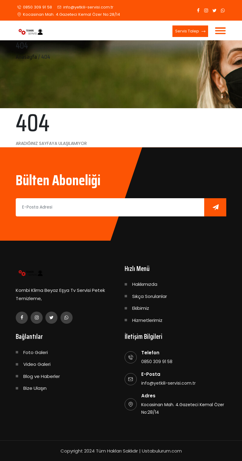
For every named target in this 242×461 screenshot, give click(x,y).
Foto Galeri (35, 352)
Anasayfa (26, 57)
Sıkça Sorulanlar (149, 296)
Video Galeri (37, 364)
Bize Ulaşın (35, 388)
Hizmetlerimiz (147, 320)
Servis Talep (190, 31)
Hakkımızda (144, 284)
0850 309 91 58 (37, 7)
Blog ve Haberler (41, 376)
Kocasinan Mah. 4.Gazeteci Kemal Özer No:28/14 (71, 14)
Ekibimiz (140, 308)
